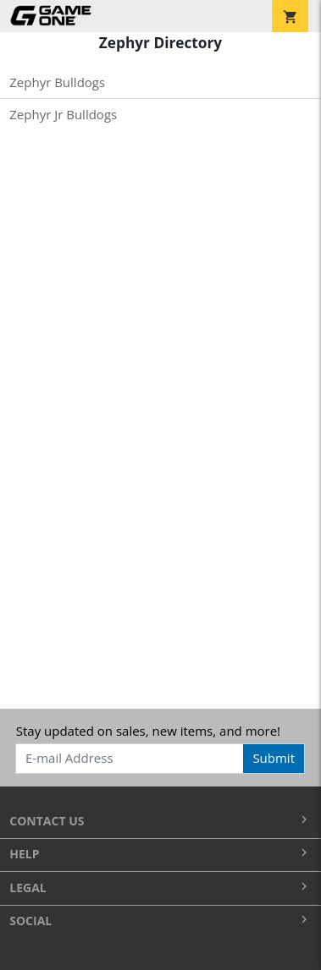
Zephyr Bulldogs (57, 82)
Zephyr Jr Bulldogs (63, 114)
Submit (273, 757)
